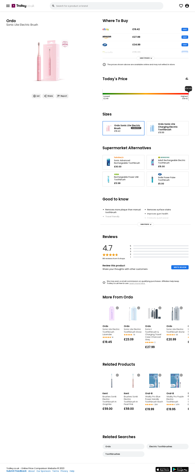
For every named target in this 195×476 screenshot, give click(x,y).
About (31, 470)
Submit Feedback (16, 470)
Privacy (64, 470)
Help (72, 470)
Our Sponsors (44, 470)
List (36, 96)
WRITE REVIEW (180, 267)
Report (62, 96)
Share (48, 96)
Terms (55, 470)
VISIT (185, 29)
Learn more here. (137, 283)
